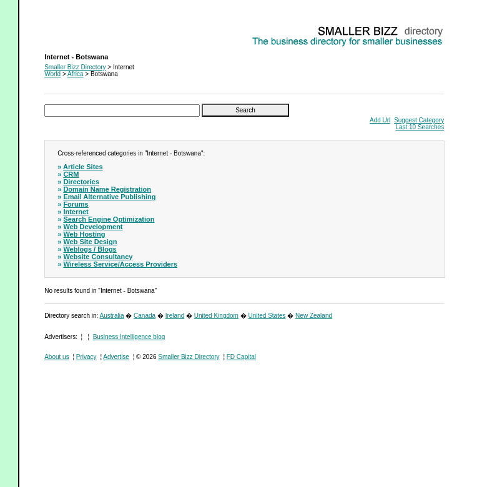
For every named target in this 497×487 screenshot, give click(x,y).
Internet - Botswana (71, 28)
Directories (81, 181)
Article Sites (83, 166)
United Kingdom (216, 315)
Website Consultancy (97, 256)
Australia (112, 315)
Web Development (92, 226)
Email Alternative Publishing (109, 196)
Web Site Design (90, 241)
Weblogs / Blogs (89, 249)
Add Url (380, 120)
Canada (144, 315)
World (52, 74)
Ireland (175, 315)
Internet (75, 211)
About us (56, 356)
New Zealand (313, 315)
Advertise (116, 356)
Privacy (86, 356)
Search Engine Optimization (108, 219)
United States (266, 315)
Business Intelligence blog (129, 336)
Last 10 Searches (419, 127)
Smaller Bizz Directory (75, 67)
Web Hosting (84, 234)
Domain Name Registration (107, 189)
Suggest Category (419, 120)
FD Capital (241, 356)
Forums (75, 204)
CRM (71, 174)
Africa (75, 74)
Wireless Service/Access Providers (120, 264)
